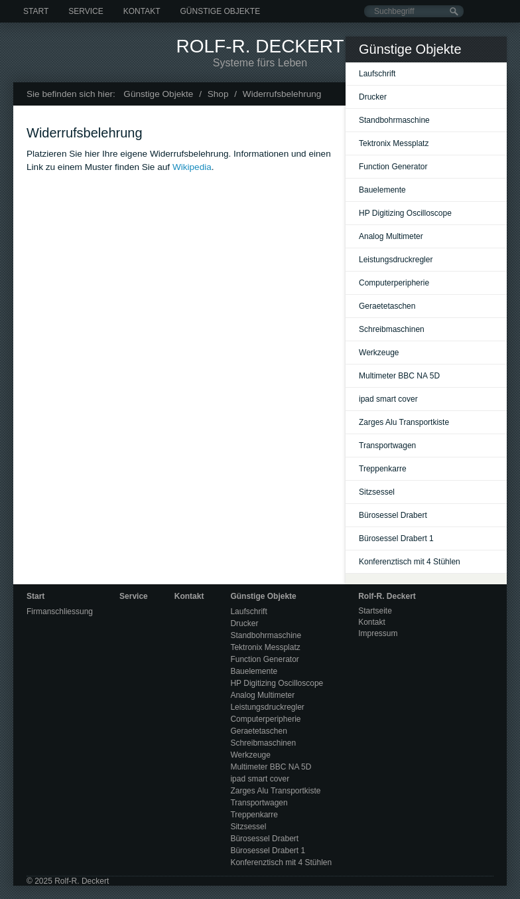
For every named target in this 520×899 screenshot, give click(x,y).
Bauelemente (382, 190)
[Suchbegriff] (414, 11)
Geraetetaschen (387, 306)
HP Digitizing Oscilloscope (405, 213)
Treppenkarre (383, 468)
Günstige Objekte (220, 11)
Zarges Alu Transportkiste (404, 422)
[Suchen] (454, 11)
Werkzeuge (379, 352)
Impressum (377, 633)
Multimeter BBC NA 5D (399, 375)
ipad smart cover (388, 399)
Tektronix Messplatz (393, 143)
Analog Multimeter (391, 236)
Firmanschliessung (60, 611)
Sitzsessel (377, 492)
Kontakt (142, 11)
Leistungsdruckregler (395, 259)
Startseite (375, 610)
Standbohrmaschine (394, 120)
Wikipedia (192, 167)
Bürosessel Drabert (393, 515)
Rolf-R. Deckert (260, 46)
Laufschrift (377, 73)
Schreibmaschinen (391, 329)
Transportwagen (387, 445)
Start (35, 11)
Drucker (373, 97)
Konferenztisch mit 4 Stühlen (409, 561)
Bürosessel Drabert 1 (396, 538)
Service (85, 11)
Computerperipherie (394, 282)
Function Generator (393, 166)
